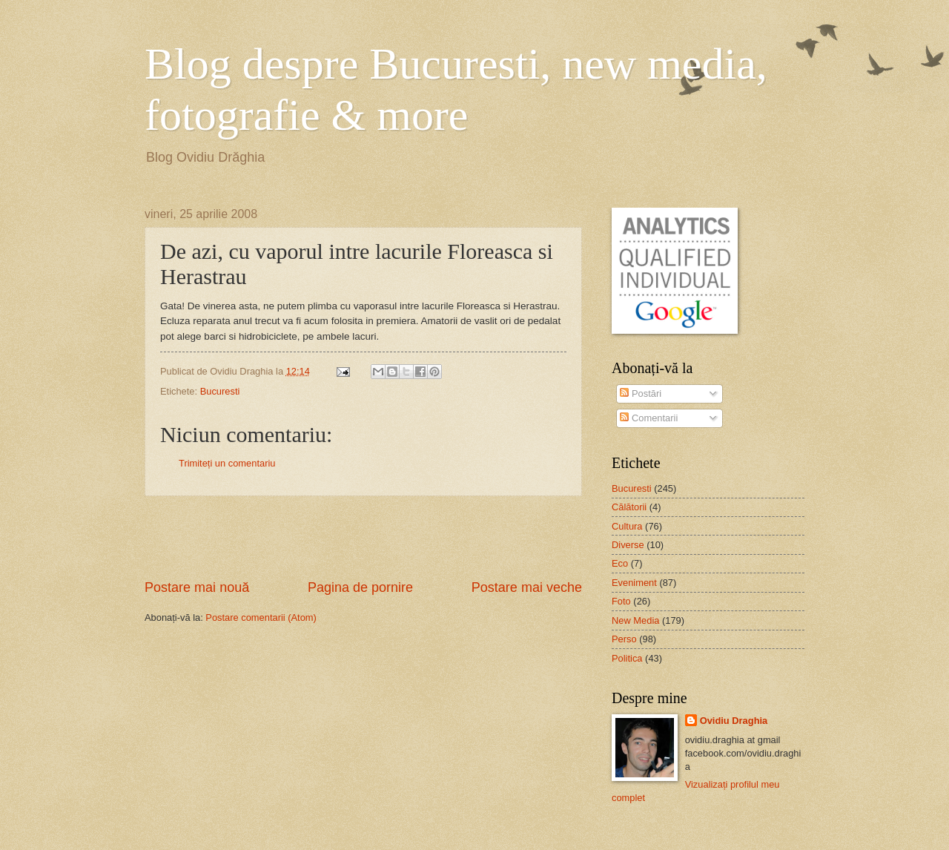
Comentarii (649, 418)
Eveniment (634, 582)
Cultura (627, 526)
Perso (624, 639)
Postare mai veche (527, 587)
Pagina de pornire (360, 587)
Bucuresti (220, 391)
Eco (620, 563)
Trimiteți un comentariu (227, 463)
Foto (621, 601)
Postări (640, 393)
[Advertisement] (363, 537)
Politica (627, 658)
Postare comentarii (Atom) (261, 617)
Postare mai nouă (197, 587)
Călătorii (629, 507)
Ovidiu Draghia (734, 720)
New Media (635, 620)
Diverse (628, 544)
